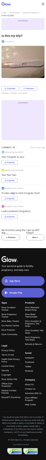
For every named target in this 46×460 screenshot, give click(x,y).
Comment (28, 88)
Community (15, 12)
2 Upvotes (10, 88)
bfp (13, 193)
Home (4, 12)
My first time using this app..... (13, 231)
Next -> (35, 237)
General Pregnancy (30, 12)
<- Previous (10, 237)
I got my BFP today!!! (32, 231)
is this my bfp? (7, 15)
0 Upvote (9, 162)
